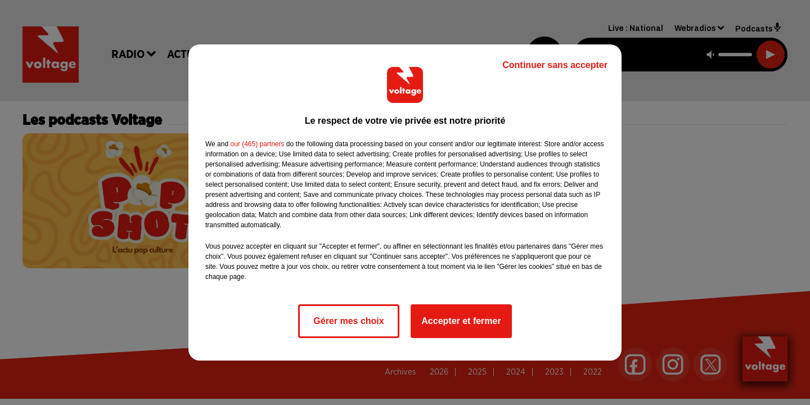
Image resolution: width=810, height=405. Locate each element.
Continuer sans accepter (555, 65)
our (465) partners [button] (257, 144)
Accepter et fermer (461, 321)
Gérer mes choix (348, 321)
